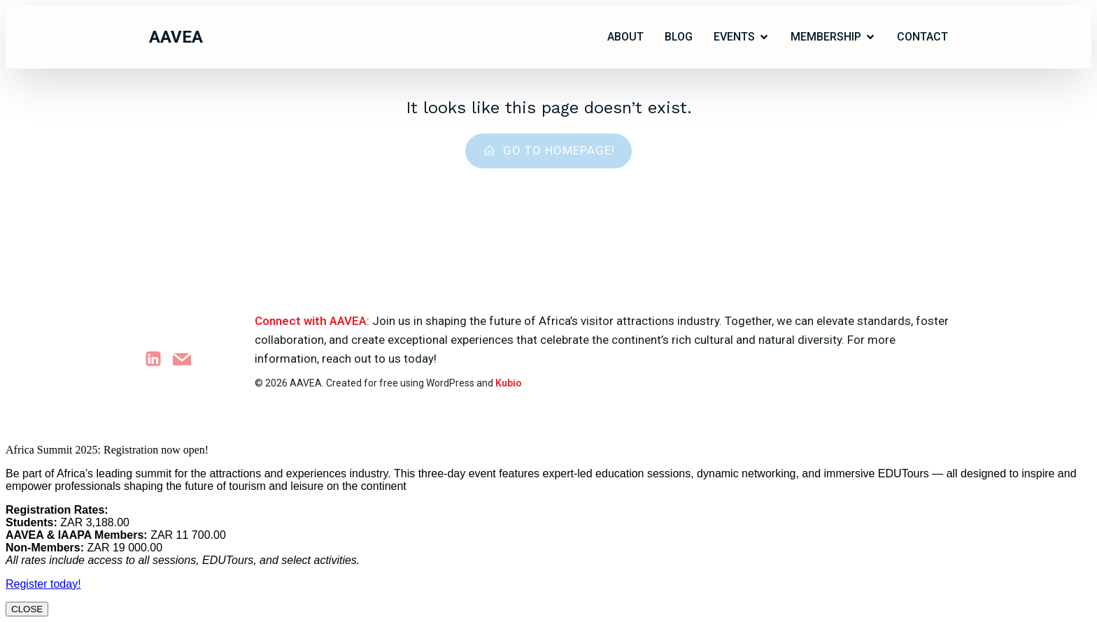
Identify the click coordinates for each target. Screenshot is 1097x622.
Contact (922, 36)
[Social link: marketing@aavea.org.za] (187, 358)
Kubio (508, 383)
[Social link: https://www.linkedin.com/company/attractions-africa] (158, 358)
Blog (679, 36)
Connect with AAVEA (311, 321)
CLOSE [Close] (27, 609)
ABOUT (625, 36)
